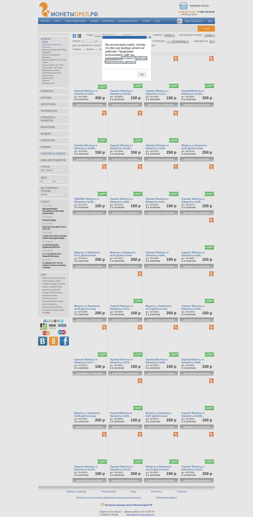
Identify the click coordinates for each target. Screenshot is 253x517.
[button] (148, 37)
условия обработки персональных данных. (126, 60)
